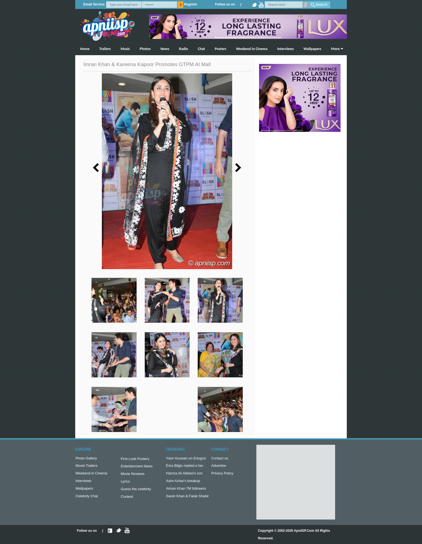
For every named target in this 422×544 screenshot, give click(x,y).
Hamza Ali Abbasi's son (184, 475)
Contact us (219, 459)
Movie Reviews (132, 475)
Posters (220, 48)
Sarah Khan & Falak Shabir (187, 499)
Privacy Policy (222, 475)
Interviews (285, 48)
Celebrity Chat (86, 499)
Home (85, 48)
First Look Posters (135, 459)
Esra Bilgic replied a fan (184, 467)
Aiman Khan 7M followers (186, 491)
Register (190, 4)
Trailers (105, 48)
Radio (183, 48)
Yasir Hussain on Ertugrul (186, 459)
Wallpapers (312, 48)
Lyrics (125, 483)
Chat (201, 48)
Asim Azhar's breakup (183, 483)
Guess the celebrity (136, 492)
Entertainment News (137, 467)
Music (125, 48)
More (335, 48)
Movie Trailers (86, 467)
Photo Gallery (86, 459)
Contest (127, 500)
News (164, 48)
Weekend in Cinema (251, 48)
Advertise (218, 467)
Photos (145, 48)
